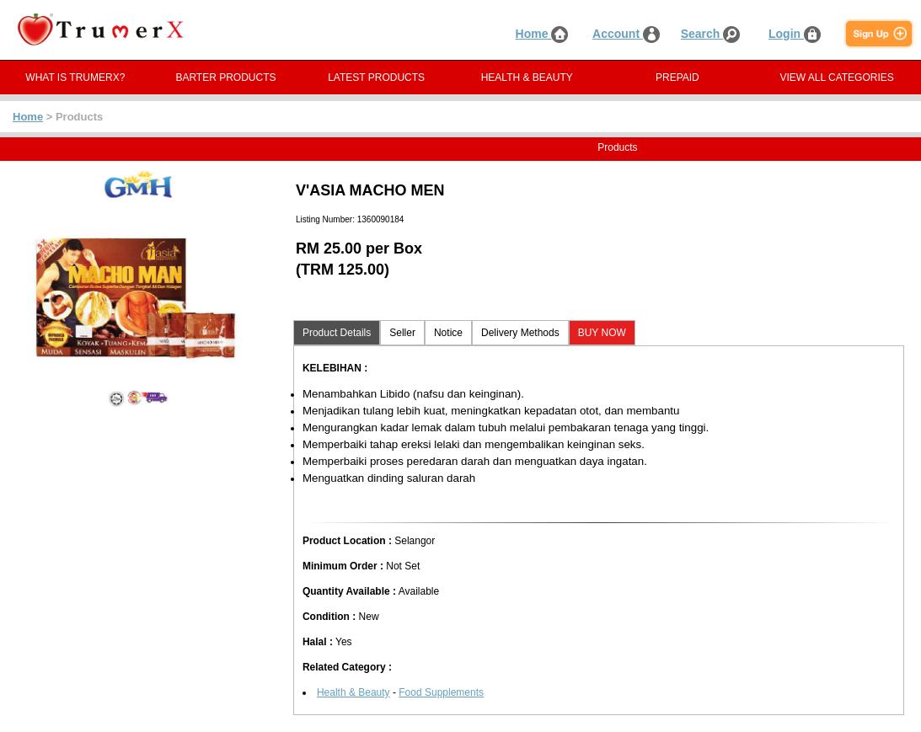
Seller (402, 333)
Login (794, 33)
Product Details (337, 333)
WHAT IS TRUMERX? (75, 77)
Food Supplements (441, 692)
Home (542, 33)
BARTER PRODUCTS (225, 77)
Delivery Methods (520, 333)
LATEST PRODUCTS (376, 77)
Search (711, 33)
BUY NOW (602, 333)
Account (626, 33)
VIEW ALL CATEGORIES (836, 77)
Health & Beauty (353, 692)
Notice (448, 333)
